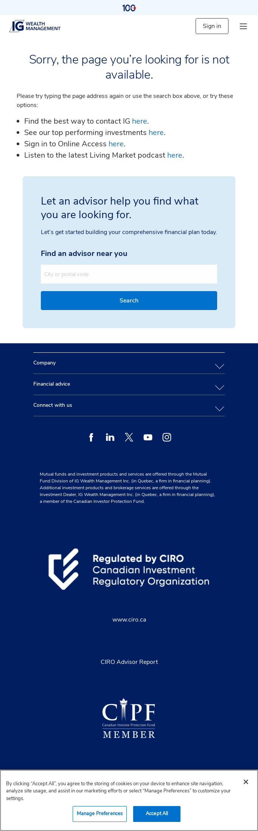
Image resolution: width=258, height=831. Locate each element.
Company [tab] (44, 362)
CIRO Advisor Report (129, 662)
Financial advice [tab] (51, 384)
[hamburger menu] (243, 26)
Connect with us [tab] (52, 405)
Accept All (157, 813)
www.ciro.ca (129, 619)
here (139, 121)
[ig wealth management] (41, 26)
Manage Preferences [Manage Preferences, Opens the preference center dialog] (100, 813)
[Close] (246, 782)
